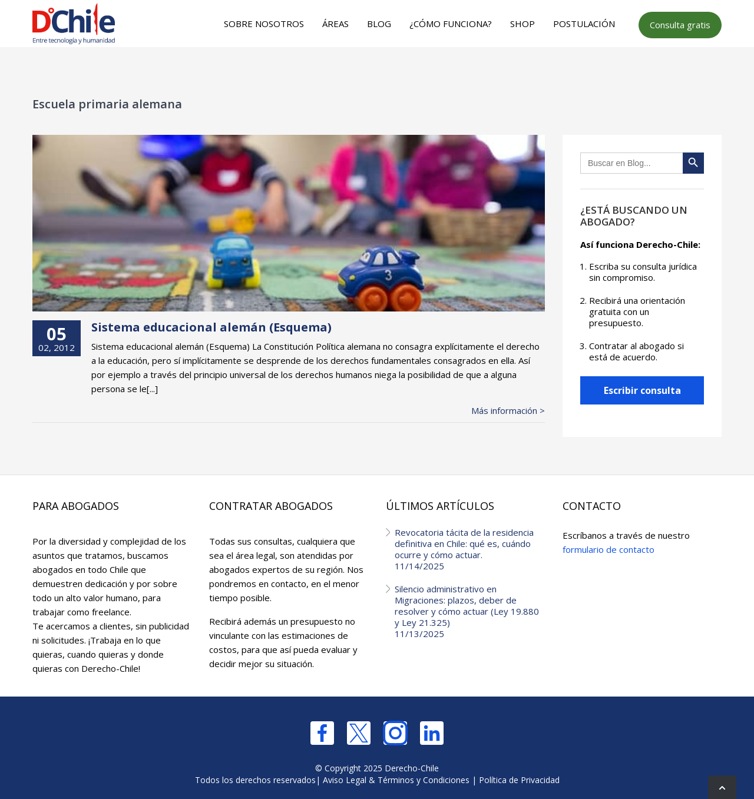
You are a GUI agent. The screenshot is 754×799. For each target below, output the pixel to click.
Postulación (584, 23)
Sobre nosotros (264, 23)
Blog (379, 23)
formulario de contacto (608, 549)
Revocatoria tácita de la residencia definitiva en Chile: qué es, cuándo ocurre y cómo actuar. (470, 549)
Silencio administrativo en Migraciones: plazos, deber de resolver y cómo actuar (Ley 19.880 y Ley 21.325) (470, 611)
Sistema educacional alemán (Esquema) (211, 327)
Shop (522, 23)
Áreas (335, 23)
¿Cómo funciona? (450, 23)
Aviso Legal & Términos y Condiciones (396, 779)
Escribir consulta (642, 390)
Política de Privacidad (519, 779)
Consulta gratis (680, 25)
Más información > (508, 410)
